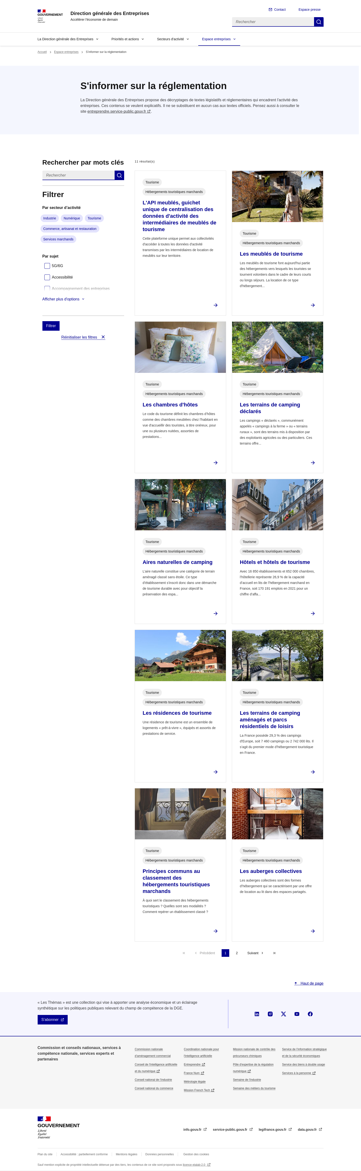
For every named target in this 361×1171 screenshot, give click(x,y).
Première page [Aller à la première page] (184, 953)
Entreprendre (192, 1064)
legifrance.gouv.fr (273, 1129)
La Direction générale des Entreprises (65, 39)
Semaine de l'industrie (247, 1079)
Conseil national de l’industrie (153, 1079)
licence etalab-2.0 (194, 1164)
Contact (280, 9)
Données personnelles (159, 1154)
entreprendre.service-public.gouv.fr (116, 111)
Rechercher (319, 22)
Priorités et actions (125, 39)
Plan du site (45, 1154)
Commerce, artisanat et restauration (70, 229)
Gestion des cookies (196, 1154)
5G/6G (57, 266)
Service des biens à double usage (303, 1064)
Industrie (49, 218)
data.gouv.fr (308, 1129)
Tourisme (94, 218)
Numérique (72, 218)
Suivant (253, 953)
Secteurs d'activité (170, 39)
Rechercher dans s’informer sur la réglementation (119, 175)
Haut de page (312, 983)
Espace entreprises (216, 39)
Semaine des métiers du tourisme (254, 1088)
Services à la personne (296, 1073)
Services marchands (58, 239)
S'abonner (50, 1020)
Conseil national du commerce (154, 1088)
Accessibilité (62, 277)
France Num (192, 1073)
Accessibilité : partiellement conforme (84, 1154)
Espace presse (310, 9)
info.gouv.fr (193, 1129)
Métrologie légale (195, 1081)
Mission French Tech (197, 1090)
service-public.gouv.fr (230, 1129)
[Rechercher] (273, 22)
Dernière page (274, 953)
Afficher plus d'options (61, 299)
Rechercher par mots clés (83, 162)
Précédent (207, 953)
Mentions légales (126, 1154)
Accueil (42, 52)
